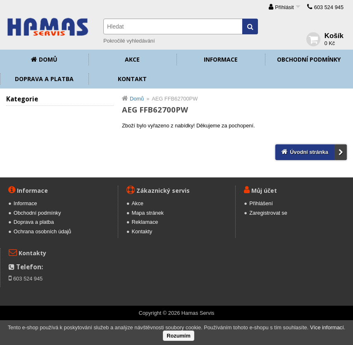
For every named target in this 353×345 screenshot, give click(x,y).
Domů (48, 59)
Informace (221, 59)
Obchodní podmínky (309, 59)
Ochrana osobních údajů (42, 231)
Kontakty (141, 231)
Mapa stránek (147, 213)
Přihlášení (261, 203)
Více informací (327, 327)
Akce (132, 59)
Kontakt (132, 79)
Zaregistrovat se (268, 213)
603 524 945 (328, 7)
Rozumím (179, 336)
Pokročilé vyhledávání (129, 41)
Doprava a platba (44, 79)
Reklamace (144, 222)
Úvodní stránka (309, 152)
